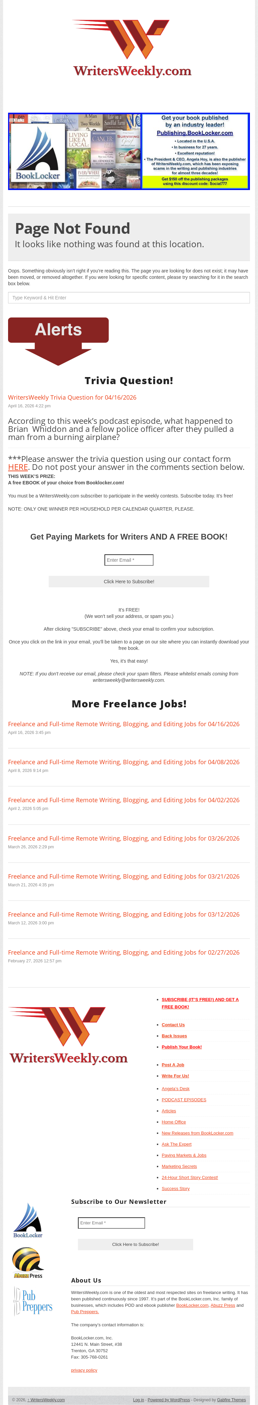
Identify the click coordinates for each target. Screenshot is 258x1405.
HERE (18, 466)
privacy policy (84, 1370)
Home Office (174, 1121)
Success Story (176, 1188)
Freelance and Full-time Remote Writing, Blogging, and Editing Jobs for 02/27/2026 (124, 952)
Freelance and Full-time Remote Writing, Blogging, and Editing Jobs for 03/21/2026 (124, 876)
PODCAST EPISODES (184, 1099)
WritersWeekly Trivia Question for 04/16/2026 (72, 397)
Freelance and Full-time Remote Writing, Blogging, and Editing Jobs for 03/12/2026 (124, 914)
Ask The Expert (177, 1144)
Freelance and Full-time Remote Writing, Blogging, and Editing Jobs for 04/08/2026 (124, 762)
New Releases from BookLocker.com (197, 1133)
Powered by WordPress (169, 1400)
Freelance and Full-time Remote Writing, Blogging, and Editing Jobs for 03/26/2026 (124, 838)
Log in (138, 1400)
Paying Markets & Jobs (184, 1155)
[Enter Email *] (129, 560)
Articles (169, 1110)
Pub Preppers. (85, 1311)
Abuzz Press (223, 1305)
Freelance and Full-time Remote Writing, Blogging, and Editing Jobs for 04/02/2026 (124, 800)
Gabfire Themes (231, 1400)
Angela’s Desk (176, 1088)
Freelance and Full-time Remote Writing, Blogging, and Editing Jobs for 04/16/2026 (124, 724)
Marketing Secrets (179, 1166)
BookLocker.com (192, 1305)
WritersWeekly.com (46, 1400)
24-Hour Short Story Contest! (190, 1177)
